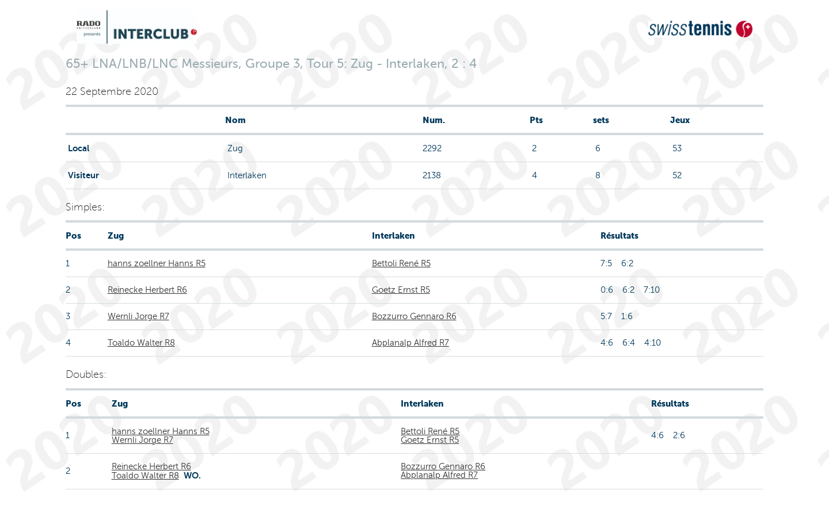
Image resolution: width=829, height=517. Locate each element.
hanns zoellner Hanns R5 (157, 263)
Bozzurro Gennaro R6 (414, 316)
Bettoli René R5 (401, 263)
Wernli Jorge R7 (138, 316)
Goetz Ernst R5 (401, 289)
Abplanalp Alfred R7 (410, 342)
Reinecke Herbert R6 (147, 289)
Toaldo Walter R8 (141, 342)
